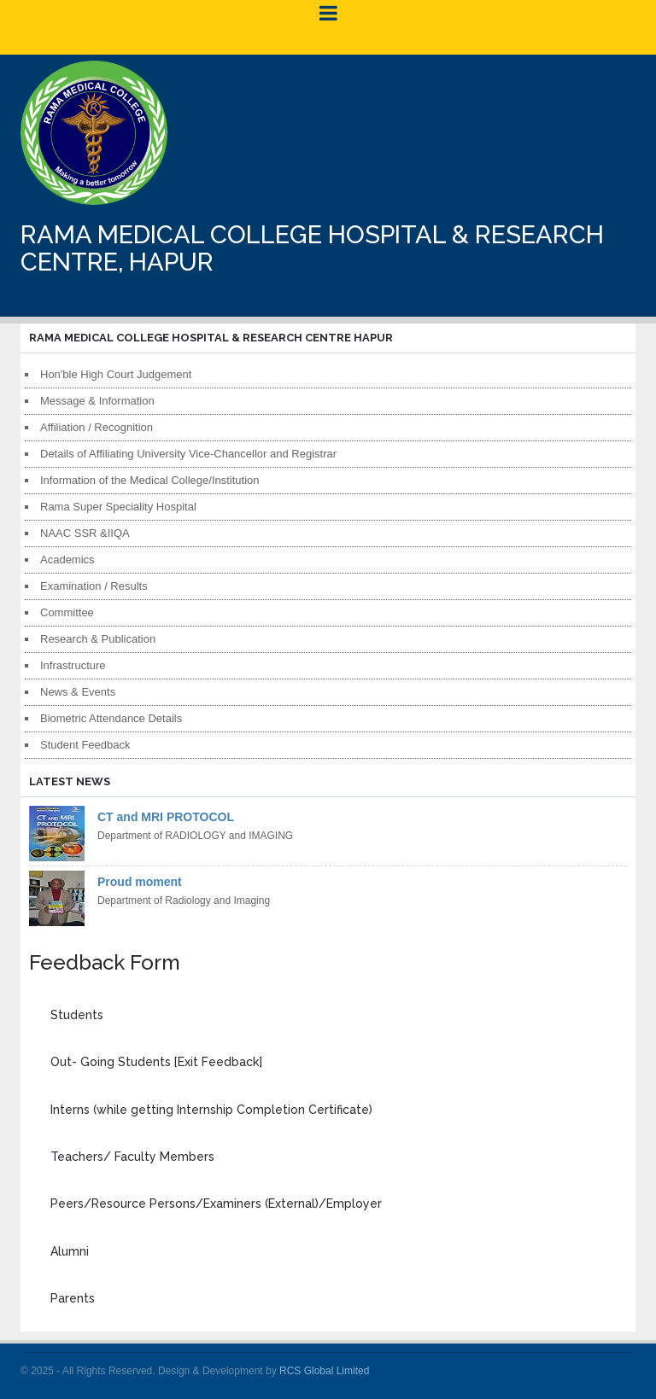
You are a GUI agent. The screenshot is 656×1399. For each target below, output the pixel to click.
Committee (67, 612)
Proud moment (139, 882)
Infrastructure (73, 665)
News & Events (77, 691)
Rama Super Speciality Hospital (118, 506)
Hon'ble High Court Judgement (115, 374)
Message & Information (97, 400)
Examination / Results (94, 586)
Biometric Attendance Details (111, 718)
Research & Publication (97, 638)
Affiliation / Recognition (96, 427)
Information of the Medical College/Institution (150, 480)
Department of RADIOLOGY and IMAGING (195, 836)
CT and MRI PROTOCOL (165, 817)
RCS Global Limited (324, 1371)
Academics (67, 559)
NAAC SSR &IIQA (85, 533)
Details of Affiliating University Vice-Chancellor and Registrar (188, 453)
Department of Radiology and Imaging (183, 900)
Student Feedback (85, 744)
